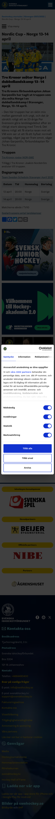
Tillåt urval (27, 458)
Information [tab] (24, 357)
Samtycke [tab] (8, 357)
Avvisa (27, 467)
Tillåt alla (27, 448)
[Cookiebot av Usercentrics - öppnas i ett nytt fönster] (39, 349)
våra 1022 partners (21, 372)
